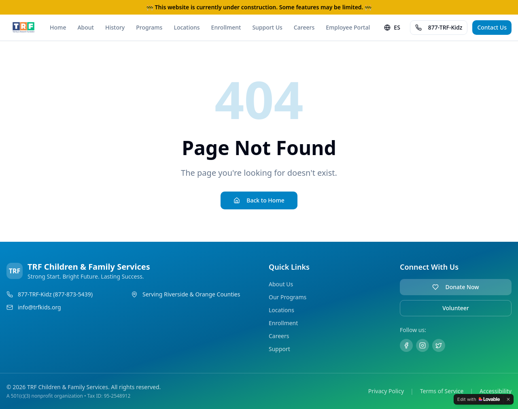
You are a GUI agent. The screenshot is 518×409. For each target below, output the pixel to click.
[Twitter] (438, 345)
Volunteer (455, 308)
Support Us (267, 27)
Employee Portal (348, 27)
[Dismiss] (508, 399)
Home (58, 27)
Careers (304, 27)
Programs (149, 27)
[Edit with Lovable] (478, 399)
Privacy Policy (386, 391)
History (115, 27)
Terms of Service (442, 391)
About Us (281, 284)
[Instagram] (422, 345)
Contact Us (492, 27)
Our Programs (287, 297)
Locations (187, 27)
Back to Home (259, 200)
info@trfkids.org (39, 307)
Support (279, 349)
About (85, 27)
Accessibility (496, 391)
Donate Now (455, 287)
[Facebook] (406, 345)
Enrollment (226, 27)
